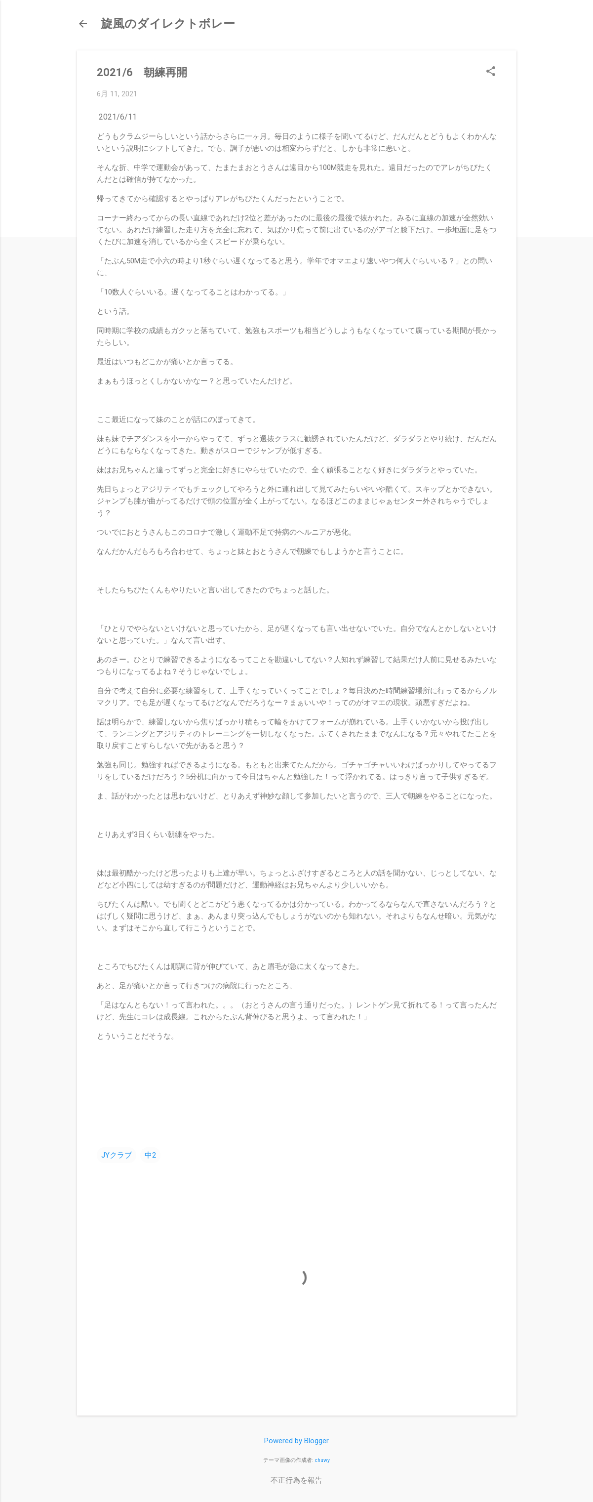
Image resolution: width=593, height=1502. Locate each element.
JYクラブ (116, 1155)
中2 (150, 1155)
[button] (491, 72)
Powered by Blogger (296, 1440)
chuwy (322, 1460)
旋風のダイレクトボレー (168, 24)
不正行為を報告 (296, 1480)
